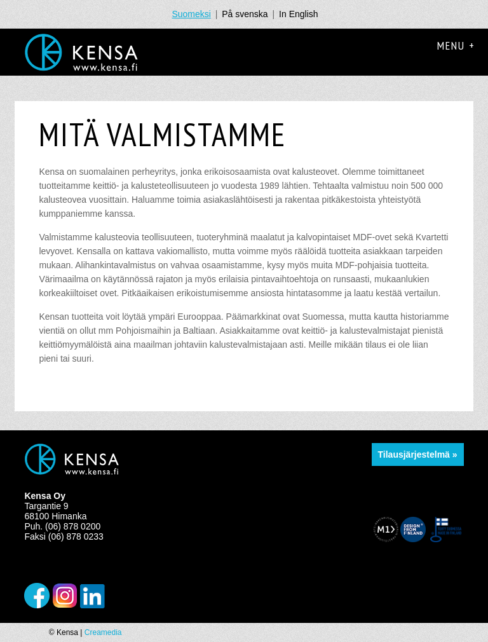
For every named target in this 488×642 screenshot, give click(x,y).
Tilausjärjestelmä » (418, 454)
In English (298, 14)
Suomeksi (191, 14)
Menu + (456, 45)
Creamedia (103, 632)
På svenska (245, 14)
